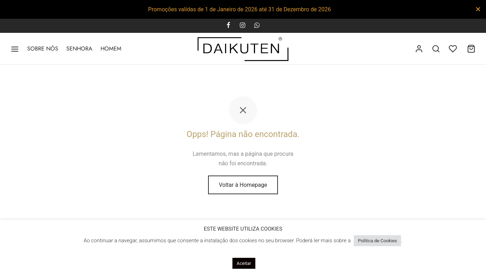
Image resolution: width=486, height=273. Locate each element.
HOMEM (111, 48)
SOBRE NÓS (42, 48)
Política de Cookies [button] (377, 240)
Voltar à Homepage (243, 186)
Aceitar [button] (244, 263)
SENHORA (79, 48)
